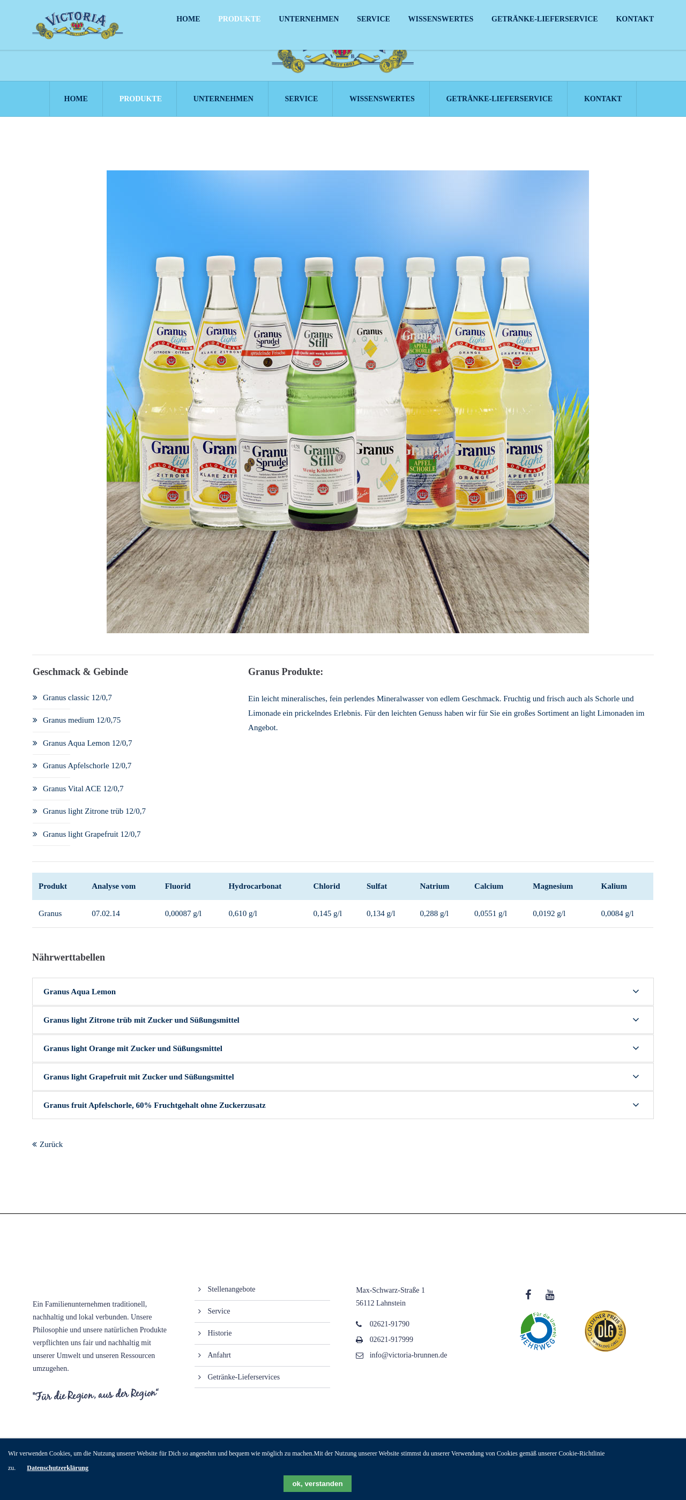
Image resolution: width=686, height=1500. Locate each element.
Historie (220, 1340)
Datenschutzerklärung (57, 1468)
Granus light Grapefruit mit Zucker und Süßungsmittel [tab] (138, 1083)
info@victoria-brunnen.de (409, 1362)
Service (219, 1318)
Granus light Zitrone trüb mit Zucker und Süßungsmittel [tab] (141, 1026)
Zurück (51, 1150)
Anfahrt (219, 1362)
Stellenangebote (232, 1296)
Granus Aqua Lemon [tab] (79, 998)
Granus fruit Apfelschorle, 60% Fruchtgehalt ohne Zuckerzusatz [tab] (154, 1111)
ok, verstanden (317, 1484)
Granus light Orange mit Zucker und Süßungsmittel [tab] (132, 1055)
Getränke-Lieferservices (244, 1383)
